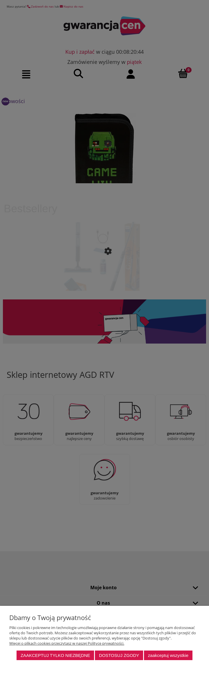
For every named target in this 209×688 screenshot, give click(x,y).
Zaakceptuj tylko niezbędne (55, 655)
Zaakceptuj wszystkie (168, 655)
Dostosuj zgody (119, 655)
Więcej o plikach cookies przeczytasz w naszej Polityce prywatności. (66, 643)
